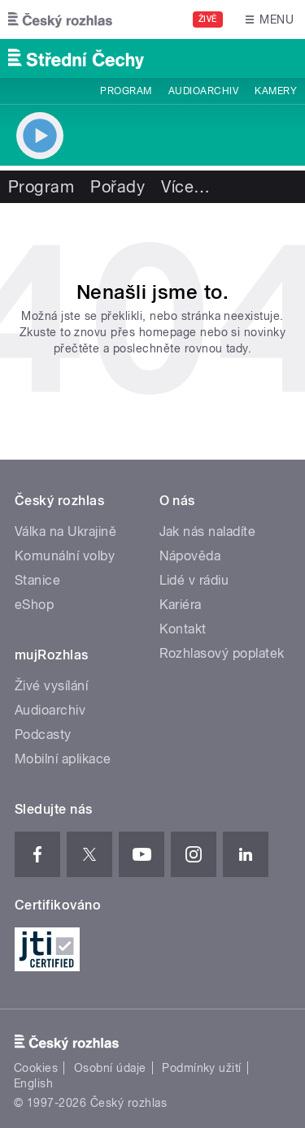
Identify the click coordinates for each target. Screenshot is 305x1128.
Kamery (276, 91)
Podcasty (43, 734)
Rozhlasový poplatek (222, 653)
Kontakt (183, 629)
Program (125, 91)
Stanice (37, 580)
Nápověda (190, 556)
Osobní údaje (110, 1067)
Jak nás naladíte (207, 531)
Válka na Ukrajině (65, 531)
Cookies (36, 1067)
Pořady (117, 187)
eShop (34, 604)
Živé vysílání (51, 686)
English (33, 1083)
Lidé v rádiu (194, 580)
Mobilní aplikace (63, 759)
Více (185, 187)
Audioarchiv (203, 91)
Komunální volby (65, 556)
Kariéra (180, 604)
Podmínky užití (202, 1067)
